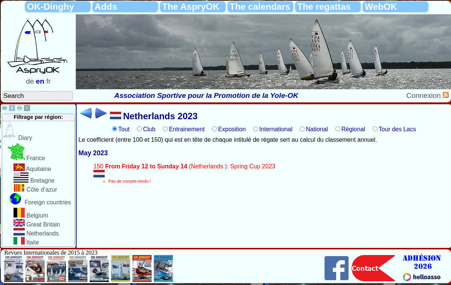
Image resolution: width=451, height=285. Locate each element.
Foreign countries (47, 202)
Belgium (37, 215)
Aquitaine (38, 169)
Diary (25, 138)
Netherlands (42, 233)
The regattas (324, 7)
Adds (106, 7)
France (35, 158)
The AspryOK (190, 7)
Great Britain (43, 224)
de (30, 81)
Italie (32, 242)
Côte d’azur (41, 189)
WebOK (381, 7)
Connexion (424, 95)
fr (48, 81)
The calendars (260, 7)
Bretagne (42, 180)
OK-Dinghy (50, 7)
